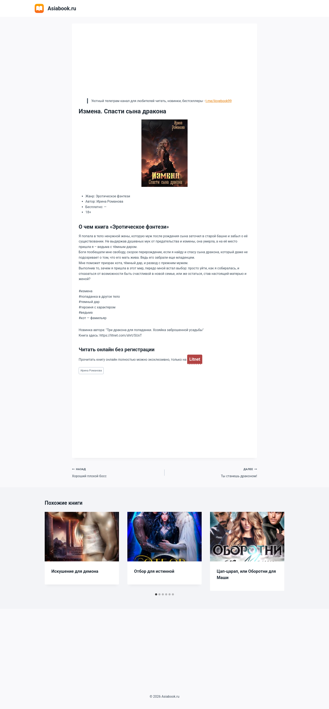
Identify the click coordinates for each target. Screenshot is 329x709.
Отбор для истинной (154, 571)
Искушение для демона (74, 571)
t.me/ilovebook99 (218, 101)
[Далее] (277, 551)
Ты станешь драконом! (212, 472)
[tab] (156, 594)
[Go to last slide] (52, 551)
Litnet (194, 359)
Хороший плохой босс (116, 472)
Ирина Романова (91, 370)
